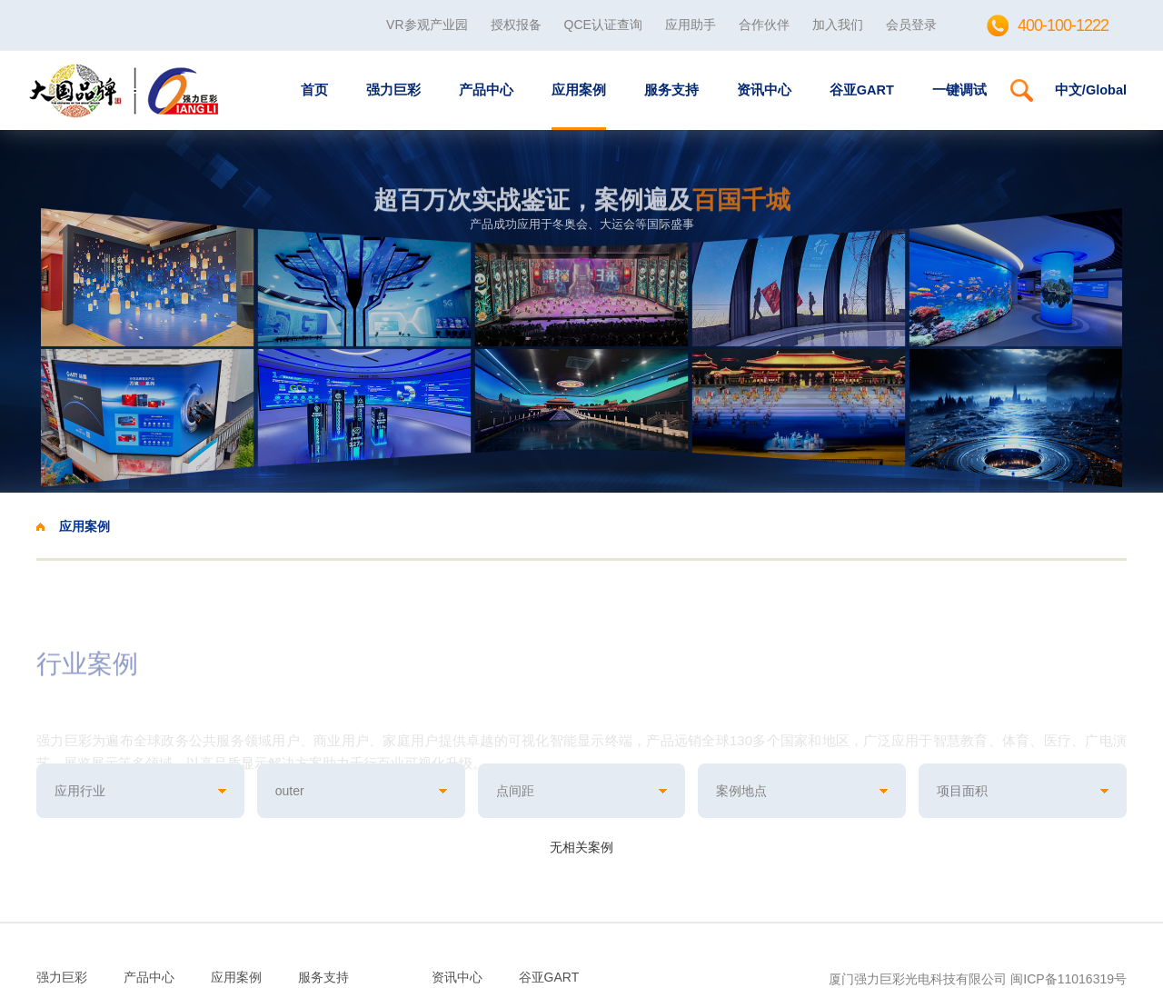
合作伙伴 (764, 24)
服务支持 (671, 90)
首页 (314, 90)
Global (1106, 90)
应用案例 (579, 90)
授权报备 (516, 24)
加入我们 (837, 24)
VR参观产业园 (426, 24)
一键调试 (959, 90)
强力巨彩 (393, 90)
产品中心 (486, 90)
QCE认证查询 (603, 24)
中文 (1068, 90)
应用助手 (690, 24)
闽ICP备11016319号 (1068, 979)
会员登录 (911, 24)
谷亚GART (862, 90)
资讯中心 (764, 90)
